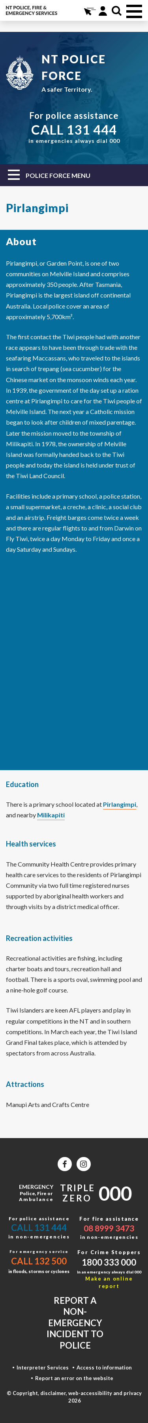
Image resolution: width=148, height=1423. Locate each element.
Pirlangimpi (119, 804)
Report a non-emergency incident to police (75, 1323)
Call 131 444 (39, 1227)
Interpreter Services (43, 1367)
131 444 (92, 129)
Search (117, 11)
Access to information (104, 1367)
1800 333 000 (109, 1262)
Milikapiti (51, 815)
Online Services (89, 11)
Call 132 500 (39, 1261)
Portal (103, 11)
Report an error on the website (74, 1378)
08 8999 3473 (109, 1228)
